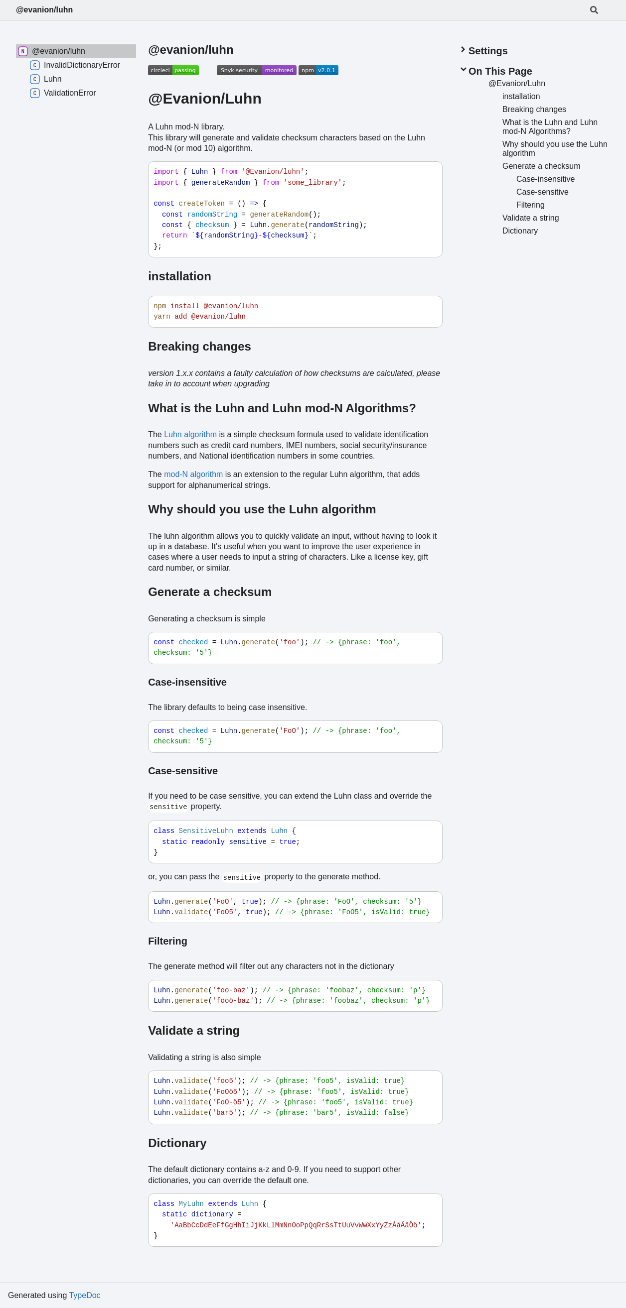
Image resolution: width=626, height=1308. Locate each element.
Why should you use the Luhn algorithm (262, 509)
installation (179, 276)
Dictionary (177, 1143)
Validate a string (194, 1030)
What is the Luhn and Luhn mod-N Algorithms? (282, 408)
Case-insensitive (187, 682)
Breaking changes (199, 346)
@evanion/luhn (44, 9)
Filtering (167, 941)
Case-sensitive (183, 770)
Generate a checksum (210, 591)
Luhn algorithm (190, 434)
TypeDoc (84, 1295)
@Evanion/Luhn (205, 98)
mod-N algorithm (193, 474)
